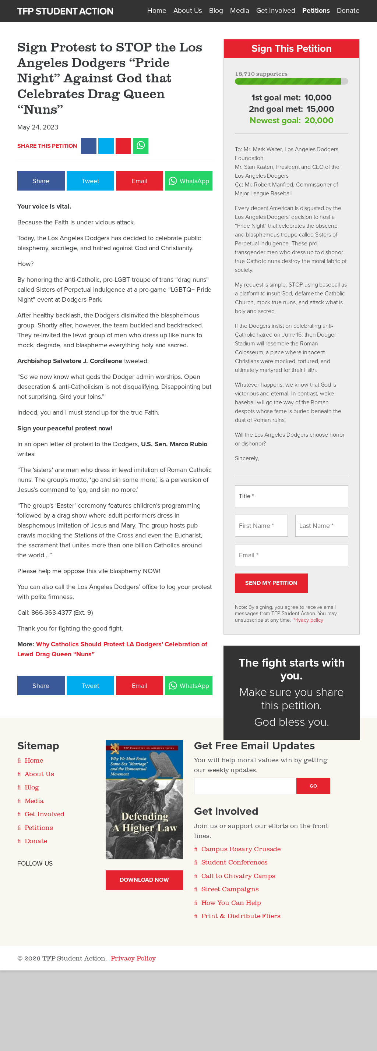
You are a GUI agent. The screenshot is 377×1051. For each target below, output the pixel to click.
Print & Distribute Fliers (241, 915)
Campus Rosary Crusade (241, 848)
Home (156, 10)
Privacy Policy (133, 958)
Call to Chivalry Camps (238, 875)
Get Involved (275, 10)
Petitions (316, 10)
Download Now (144, 880)
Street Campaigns (230, 888)
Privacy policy (307, 620)
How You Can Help (231, 902)
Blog (216, 10)
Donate (348, 10)
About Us (187, 10)
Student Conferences (234, 862)
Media (239, 10)
